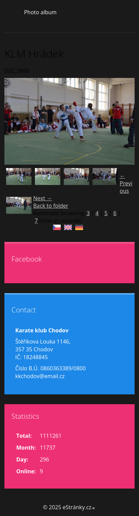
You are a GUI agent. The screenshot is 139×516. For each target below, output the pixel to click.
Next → (42, 198)
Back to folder (50, 205)
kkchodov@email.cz (40, 376)
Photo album (40, 12)
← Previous (126, 183)
